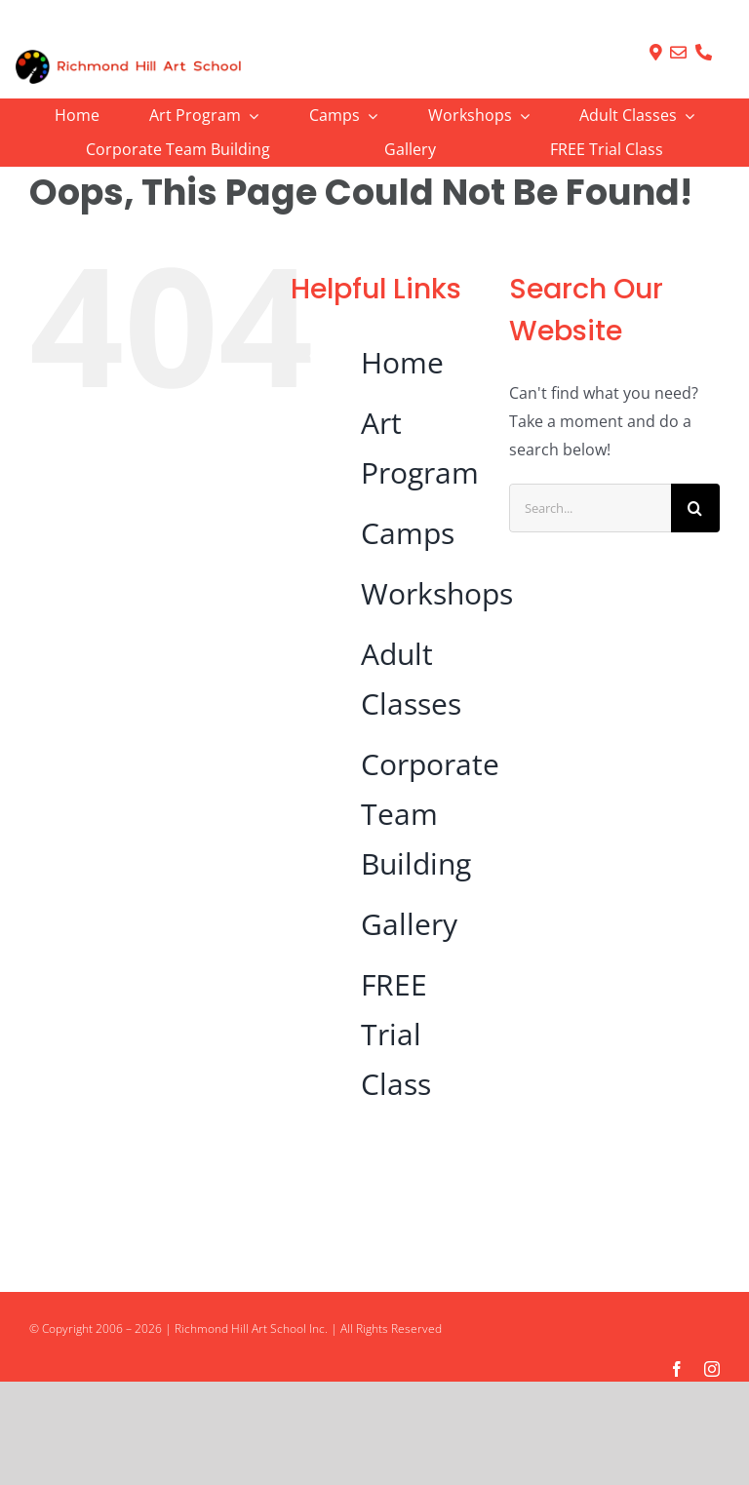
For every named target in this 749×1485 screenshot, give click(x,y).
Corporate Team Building (430, 813)
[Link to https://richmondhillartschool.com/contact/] (656, 52)
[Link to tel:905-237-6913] (703, 52)
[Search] (695, 508)
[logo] (128, 57)
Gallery (409, 924)
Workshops (437, 593)
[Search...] (590, 508)
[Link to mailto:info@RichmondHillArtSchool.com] (678, 52)
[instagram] (712, 1369)
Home (402, 362)
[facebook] (677, 1369)
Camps (407, 533)
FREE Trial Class (396, 1034)
